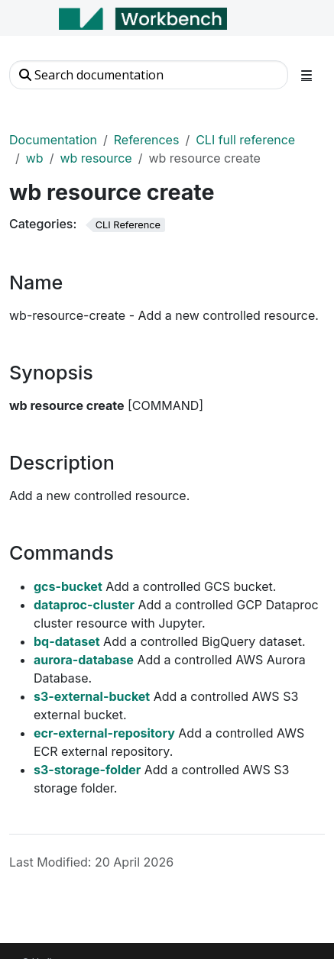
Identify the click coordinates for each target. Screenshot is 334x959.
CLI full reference (245, 139)
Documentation (53, 139)
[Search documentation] (148, 74)
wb (35, 158)
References (147, 139)
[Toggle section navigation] (306, 75)
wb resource (95, 158)
